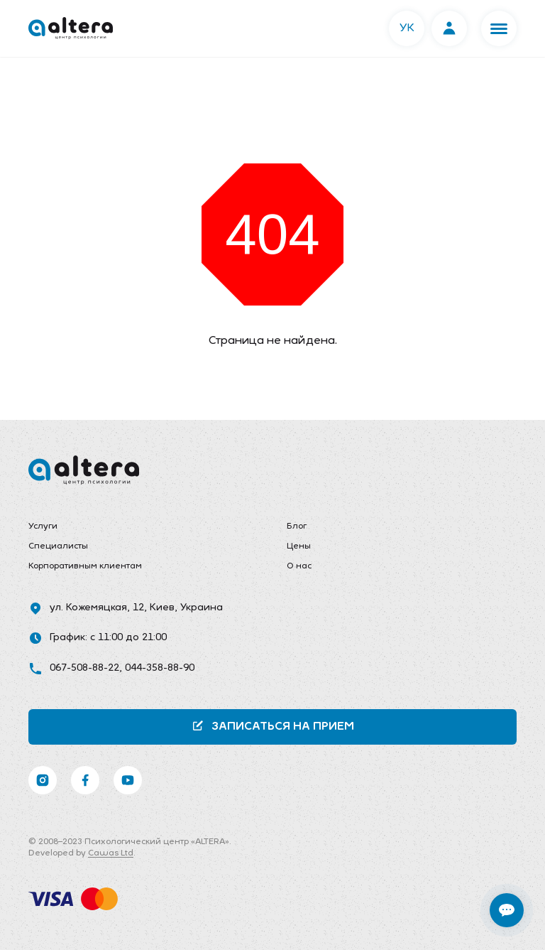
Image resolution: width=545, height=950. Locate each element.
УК (407, 28)
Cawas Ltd (110, 853)
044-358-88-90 (159, 668)
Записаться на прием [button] (273, 726)
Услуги (42, 526)
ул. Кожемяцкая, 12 (97, 608)
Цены (299, 546)
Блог (297, 526)
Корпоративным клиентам (85, 566)
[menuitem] (143, 527)
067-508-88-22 (84, 668)
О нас (299, 566)
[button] (499, 28)
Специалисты (58, 546)
